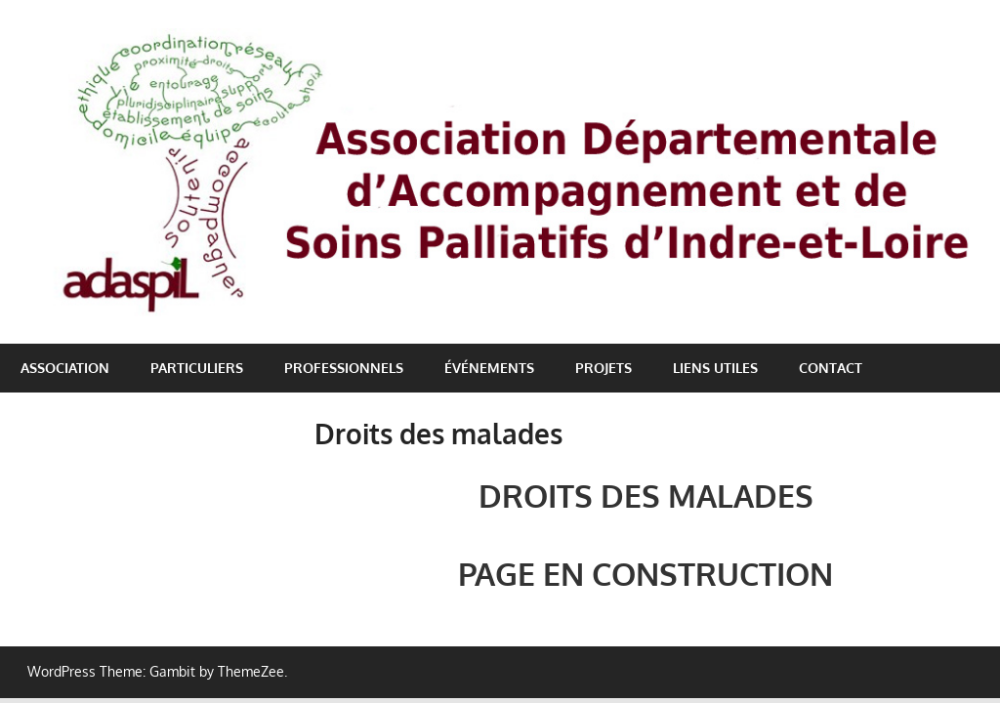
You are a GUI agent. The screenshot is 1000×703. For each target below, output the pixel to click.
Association (65, 367)
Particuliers (196, 367)
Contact (830, 367)
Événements (489, 367)
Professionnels (343, 367)
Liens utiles (715, 367)
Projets (603, 367)
